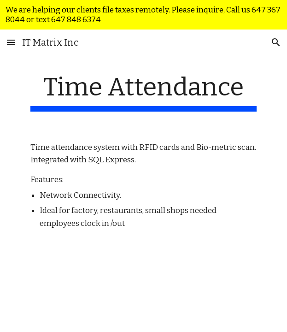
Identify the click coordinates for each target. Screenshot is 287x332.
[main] (143, 91)
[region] (143, 15)
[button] (11, 42)
